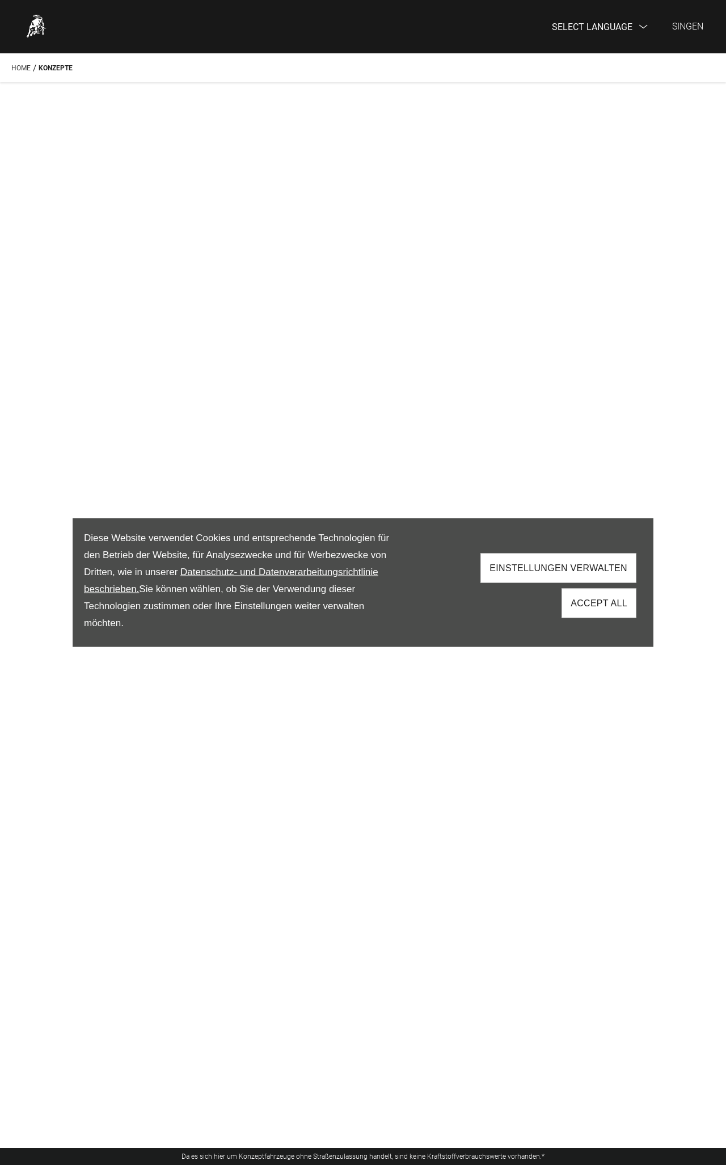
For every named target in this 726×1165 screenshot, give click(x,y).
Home (21, 68)
